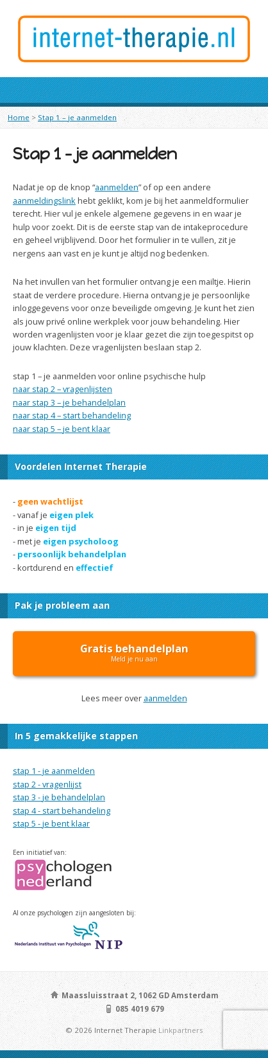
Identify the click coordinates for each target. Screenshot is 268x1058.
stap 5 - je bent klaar (51, 823)
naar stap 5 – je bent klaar (61, 429)
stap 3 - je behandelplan (59, 797)
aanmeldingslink (44, 200)
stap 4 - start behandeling (61, 810)
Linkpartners (180, 1030)
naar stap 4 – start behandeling (72, 415)
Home (18, 117)
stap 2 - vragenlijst (47, 784)
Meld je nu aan (134, 652)
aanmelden (116, 187)
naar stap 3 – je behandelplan (69, 402)
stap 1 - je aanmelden (54, 770)
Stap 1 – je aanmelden (77, 117)
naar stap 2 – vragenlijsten (62, 389)
